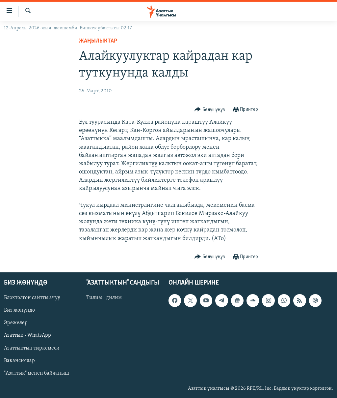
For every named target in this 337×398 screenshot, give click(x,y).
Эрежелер (16, 322)
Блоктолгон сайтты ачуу (32, 297)
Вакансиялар (19, 360)
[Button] (209, 109)
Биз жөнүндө (19, 310)
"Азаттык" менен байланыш (36, 373)
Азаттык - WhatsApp (27, 335)
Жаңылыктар (98, 41)
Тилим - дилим (104, 297)
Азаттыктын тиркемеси (32, 348)
